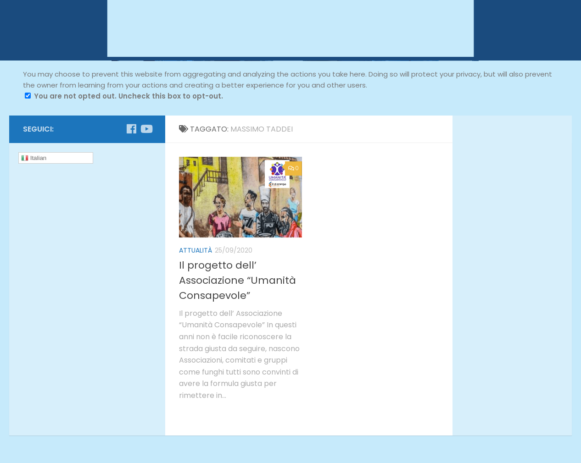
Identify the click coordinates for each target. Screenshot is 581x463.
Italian (33, 158)
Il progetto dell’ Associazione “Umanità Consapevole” (237, 280)
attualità (195, 250)
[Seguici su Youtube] (145, 128)
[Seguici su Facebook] (131, 128)
